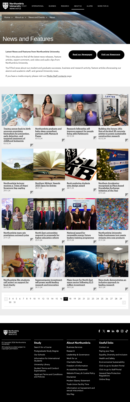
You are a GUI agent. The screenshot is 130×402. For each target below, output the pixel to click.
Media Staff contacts (56, 76)
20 (79, 299)
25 (102, 299)
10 (34, 299)
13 (48, 299)
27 (111, 299)
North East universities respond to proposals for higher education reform (47, 235)
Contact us (104, 347)
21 (84, 299)
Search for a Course (42, 347)
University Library (42, 365)
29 (121, 299)
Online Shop (104, 380)
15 (57, 299)
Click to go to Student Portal (111, 366)
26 (107, 299)
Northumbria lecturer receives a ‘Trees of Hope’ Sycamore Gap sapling (16, 185)
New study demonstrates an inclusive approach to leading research (112, 282)
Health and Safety (107, 359)
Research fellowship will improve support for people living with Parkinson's (80, 131)
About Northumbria (78, 343)
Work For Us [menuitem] (103, 6)
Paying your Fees (106, 351)
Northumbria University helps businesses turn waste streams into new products (112, 235)
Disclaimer (71, 377)
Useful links (106, 343)
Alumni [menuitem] (90, 6)
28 (116, 299)
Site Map (70, 394)
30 (10, 302)
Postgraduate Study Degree (46, 351)
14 (52, 299)
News (52, 18)
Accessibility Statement (77, 370)
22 (88, 299)
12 (43, 299)
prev (6, 299)
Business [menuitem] (52, 6)
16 (61, 299)
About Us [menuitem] (78, 6)
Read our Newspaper (82, 55)
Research (71, 351)
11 (39, 299)
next (124, 303)
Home (7, 18)
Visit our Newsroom (110, 55)
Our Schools (39, 355)
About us (19, 18)
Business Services (74, 347)
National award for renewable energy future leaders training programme (80, 235)
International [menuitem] (38, 6)
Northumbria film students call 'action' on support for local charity (17, 282)
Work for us (72, 359)
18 (70, 299)
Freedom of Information (77, 366)
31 (15, 302)
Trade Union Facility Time (78, 384)
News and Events (37, 18)
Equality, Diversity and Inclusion (113, 355)
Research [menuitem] (65, 6)
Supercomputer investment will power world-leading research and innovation (48, 282)
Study (37, 343)
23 (93, 299)
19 (75, 299)
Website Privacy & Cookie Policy (81, 373)
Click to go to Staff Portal (110, 370)
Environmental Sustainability (112, 362)
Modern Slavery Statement (78, 381)
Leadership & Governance (78, 355)
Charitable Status (74, 362)
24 (97, 299)
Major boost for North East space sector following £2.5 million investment (80, 282)
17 (66, 299)
